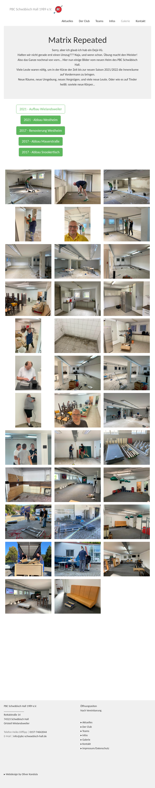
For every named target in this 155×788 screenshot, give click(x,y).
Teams (99, 21)
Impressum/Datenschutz (95, 748)
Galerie (125, 21)
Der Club (84, 21)
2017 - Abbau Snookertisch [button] (40, 152)
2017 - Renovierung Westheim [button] (40, 130)
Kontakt (140, 21)
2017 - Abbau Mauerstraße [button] (40, 141)
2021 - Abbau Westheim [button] (41, 120)
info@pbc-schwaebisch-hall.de (30, 736)
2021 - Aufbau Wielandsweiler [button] (40, 109)
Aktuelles (67, 21)
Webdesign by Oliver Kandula (22, 774)
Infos (112, 21)
